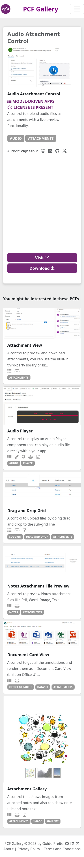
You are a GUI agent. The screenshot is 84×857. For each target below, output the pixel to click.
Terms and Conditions (62, 848)
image (37, 821)
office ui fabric (20, 687)
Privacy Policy (28, 848)
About (8, 848)
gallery (53, 821)
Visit (42, 257)
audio (16, 138)
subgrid (15, 536)
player (28, 463)
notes (13, 612)
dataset (42, 687)
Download (42, 268)
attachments (41, 138)
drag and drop (37, 536)
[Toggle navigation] (77, 9)
